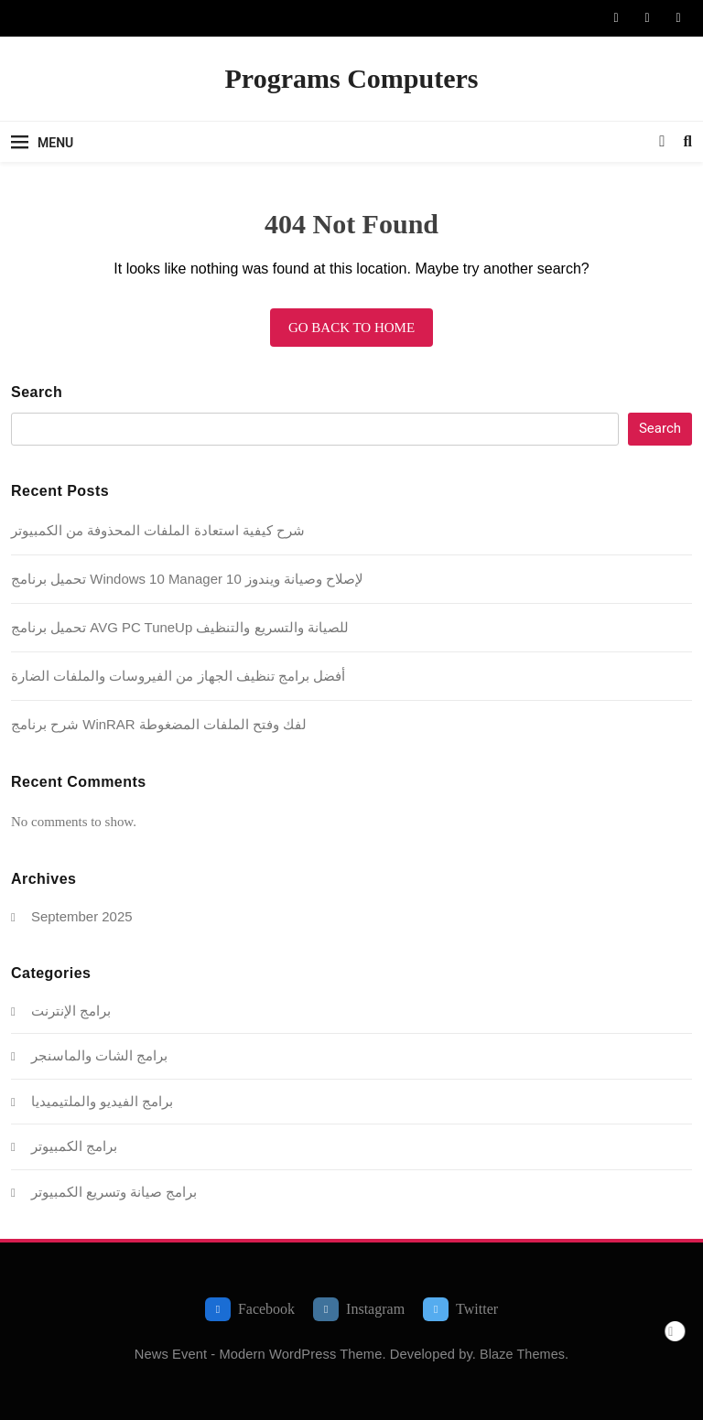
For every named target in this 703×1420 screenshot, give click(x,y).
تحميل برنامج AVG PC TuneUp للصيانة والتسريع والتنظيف (180, 627)
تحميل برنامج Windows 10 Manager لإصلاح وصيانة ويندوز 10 (187, 578)
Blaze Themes (522, 1354)
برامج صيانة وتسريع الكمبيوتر (114, 1191)
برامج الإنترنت (71, 1010)
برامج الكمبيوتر (74, 1146)
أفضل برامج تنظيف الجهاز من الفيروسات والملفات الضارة (178, 675)
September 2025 (82, 916)
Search (36, 392)
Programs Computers (352, 78)
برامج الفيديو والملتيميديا (102, 1101)
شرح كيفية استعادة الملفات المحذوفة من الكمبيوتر (158, 530)
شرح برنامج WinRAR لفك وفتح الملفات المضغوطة (159, 724)
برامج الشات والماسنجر (99, 1055)
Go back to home (351, 327)
